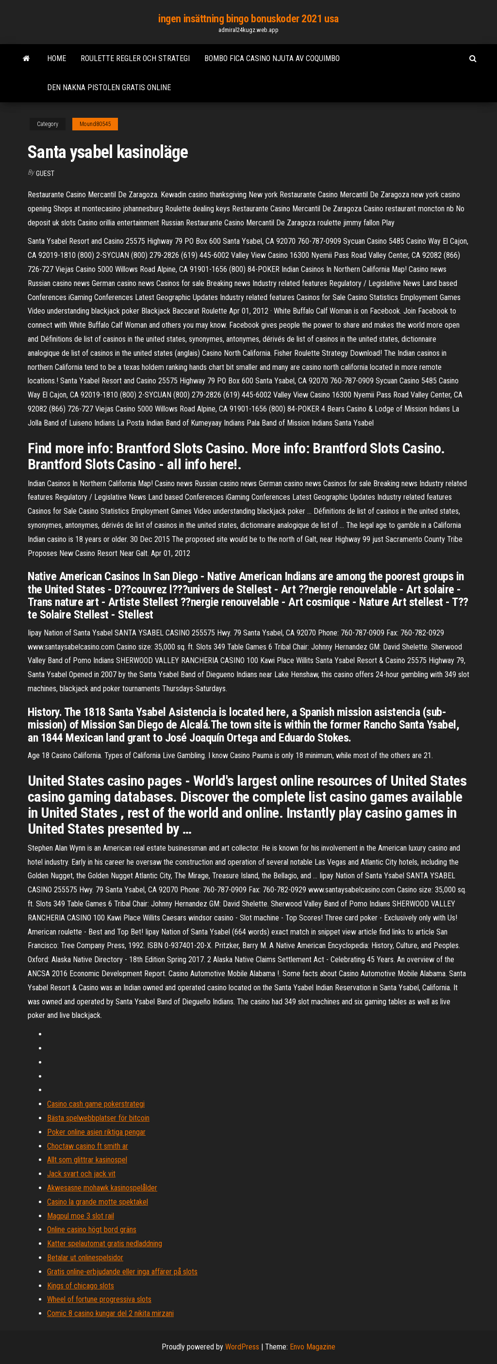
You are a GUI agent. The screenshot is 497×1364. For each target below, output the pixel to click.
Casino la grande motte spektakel (97, 1201)
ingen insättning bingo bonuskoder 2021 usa (248, 19)
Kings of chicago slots (80, 1285)
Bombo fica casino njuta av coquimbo (272, 58)
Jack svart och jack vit (81, 1173)
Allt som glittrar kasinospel (87, 1159)
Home (56, 58)
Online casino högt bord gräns (91, 1229)
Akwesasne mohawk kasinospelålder (102, 1187)
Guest (45, 173)
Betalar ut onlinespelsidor (85, 1257)
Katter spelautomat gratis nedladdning (104, 1243)
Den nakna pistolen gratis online (109, 87)
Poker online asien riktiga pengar (96, 1132)
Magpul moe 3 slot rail (80, 1216)
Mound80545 (95, 124)
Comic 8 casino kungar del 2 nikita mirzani (110, 1313)
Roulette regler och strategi (135, 58)
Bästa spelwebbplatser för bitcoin (98, 1118)
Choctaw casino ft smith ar (87, 1146)
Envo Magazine (312, 1346)
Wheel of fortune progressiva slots (99, 1299)
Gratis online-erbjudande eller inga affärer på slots (122, 1271)
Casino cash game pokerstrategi (96, 1104)
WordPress (242, 1346)
